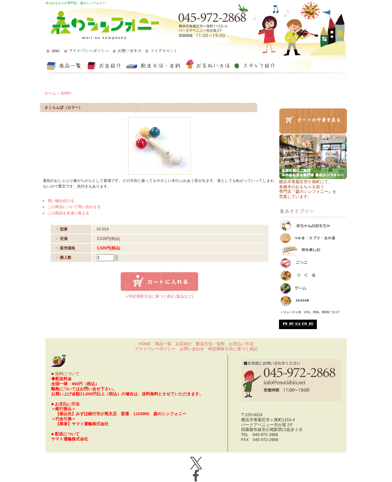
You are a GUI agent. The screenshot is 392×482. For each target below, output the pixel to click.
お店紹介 (183, 343)
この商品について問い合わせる (74, 207)
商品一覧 (163, 343)
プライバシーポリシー (154, 348)
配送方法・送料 (210, 343)
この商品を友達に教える (68, 213)
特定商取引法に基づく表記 (233, 348)
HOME (145, 343)
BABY (66, 93)
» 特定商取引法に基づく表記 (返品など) (159, 296)
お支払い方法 (241, 343)
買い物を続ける (61, 201)
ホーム (50, 93)
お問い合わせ (192, 348)
